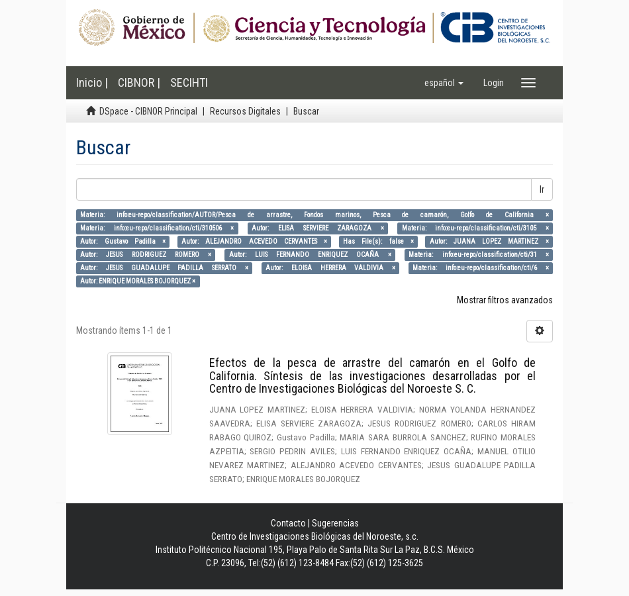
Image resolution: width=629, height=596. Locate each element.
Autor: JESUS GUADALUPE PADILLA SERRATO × (164, 268)
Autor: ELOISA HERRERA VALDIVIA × (330, 268)
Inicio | (92, 82)
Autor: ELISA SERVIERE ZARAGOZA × (317, 228)
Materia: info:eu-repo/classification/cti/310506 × (157, 228)
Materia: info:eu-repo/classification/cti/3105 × (475, 228)
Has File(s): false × (378, 241)
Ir (542, 189)
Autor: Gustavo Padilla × (123, 241)
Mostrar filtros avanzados (505, 300)
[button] (443, 82)
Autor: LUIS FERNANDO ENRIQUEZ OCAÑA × (310, 254)
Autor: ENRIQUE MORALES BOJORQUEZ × (137, 281)
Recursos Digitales (245, 111)
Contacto (288, 523)
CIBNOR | (139, 82)
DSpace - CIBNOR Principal (148, 111)
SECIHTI (189, 82)
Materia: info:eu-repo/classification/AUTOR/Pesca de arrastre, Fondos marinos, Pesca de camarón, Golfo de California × (314, 215)
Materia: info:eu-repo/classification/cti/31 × (478, 254)
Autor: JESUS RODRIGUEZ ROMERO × (145, 254)
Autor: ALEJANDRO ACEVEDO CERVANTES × (254, 241)
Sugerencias (335, 523)
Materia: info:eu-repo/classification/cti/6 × (480, 268)
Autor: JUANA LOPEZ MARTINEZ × (489, 241)
